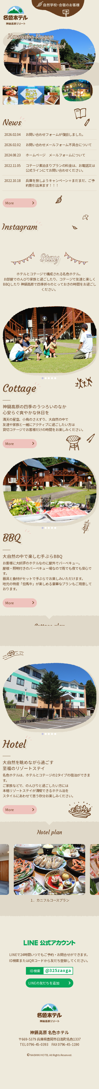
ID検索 (35, 970)
